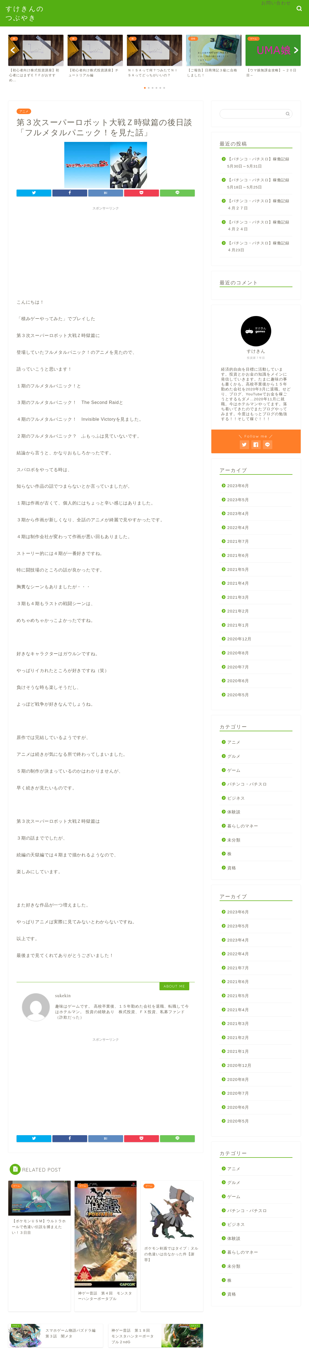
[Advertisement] (106, 251)
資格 (231, 867)
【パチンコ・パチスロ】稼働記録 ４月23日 (259, 246)
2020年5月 (238, 694)
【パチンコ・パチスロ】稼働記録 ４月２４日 (259, 225)
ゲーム (234, 770)
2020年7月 (238, 667)
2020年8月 (238, 653)
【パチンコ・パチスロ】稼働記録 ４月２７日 (259, 204)
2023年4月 (238, 513)
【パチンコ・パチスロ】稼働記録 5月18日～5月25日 (259, 183)
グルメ (234, 756)
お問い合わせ (276, 3)
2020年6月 (238, 680)
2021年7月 (238, 541)
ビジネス (236, 798)
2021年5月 (238, 569)
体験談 (234, 812)
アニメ (23, 111)
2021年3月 (238, 597)
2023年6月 (238, 485)
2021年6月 (238, 555)
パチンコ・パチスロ (247, 784)
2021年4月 (238, 583)
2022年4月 (238, 527)
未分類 (234, 840)
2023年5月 (238, 499)
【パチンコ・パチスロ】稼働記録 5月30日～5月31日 (259, 162)
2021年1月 (238, 625)
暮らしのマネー (242, 826)
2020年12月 (239, 638)
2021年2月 (238, 611)
